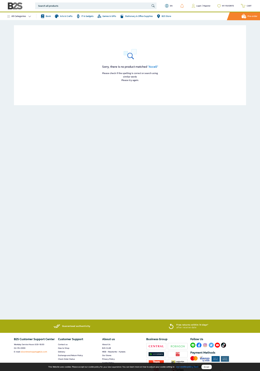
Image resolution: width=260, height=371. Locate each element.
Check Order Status (66, 359)
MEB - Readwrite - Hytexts (114, 351)
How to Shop (63, 348)
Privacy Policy (108, 359)
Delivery (61, 351)
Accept (206, 367)
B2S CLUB (106, 348)
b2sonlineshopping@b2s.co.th (34, 351)
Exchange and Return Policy (70, 355)
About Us (106, 344)
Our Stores (106, 355)
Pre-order (252, 16)
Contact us (63, 344)
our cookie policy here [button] (187, 366)
